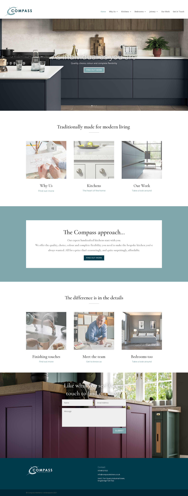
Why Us (112, 12)
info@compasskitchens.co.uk (109, 474)
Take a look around (142, 190)
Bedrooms (139, 12)
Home (103, 12)
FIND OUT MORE (94, 70)
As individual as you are (94, 56)
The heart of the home (94, 190)
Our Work (165, 12)
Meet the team (94, 356)
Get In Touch (178, 12)
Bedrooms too (142, 356)
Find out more (46, 191)
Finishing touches (46, 356)
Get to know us (94, 361)
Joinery (152, 12)
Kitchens (125, 12)
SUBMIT (119, 430)
